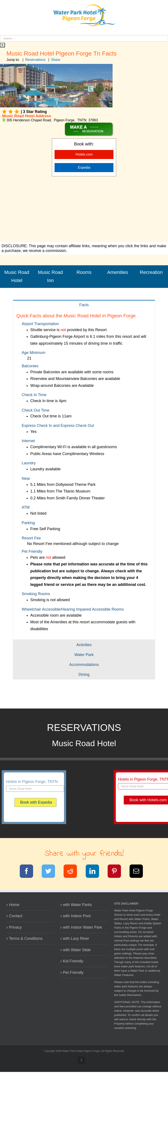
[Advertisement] (84, 210)
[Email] (138, 872)
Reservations (35, 60)
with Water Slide (77, 950)
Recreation (151, 272)
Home (14, 905)
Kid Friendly (73, 961)
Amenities (117, 272)
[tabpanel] (84, 475)
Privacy (15, 927)
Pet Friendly (73, 972)
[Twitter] (51, 872)
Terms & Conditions (26, 938)
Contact (15, 916)
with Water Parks (77, 905)
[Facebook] (29, 872)
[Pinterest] (117, 872)
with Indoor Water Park (82, 927)
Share (55, 60)
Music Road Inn (50, 276)
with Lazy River (76, 938)
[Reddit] (73, 872)
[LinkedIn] (95, 872)
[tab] (84, 305)
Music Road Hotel (16, 276)
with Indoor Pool (77, 916)
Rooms (84, 272)
